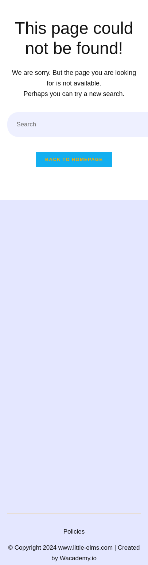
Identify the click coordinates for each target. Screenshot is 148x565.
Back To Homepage (74, 159)
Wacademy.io (78, 558)
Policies (74, 531)
